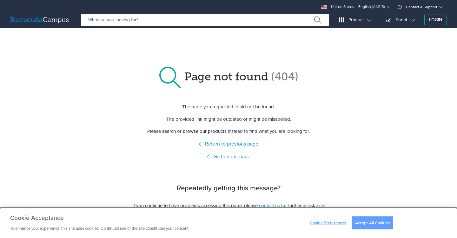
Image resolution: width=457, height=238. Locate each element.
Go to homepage (228, 156)
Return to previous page (228, 143)
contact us (269, 205)
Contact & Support (417, 7)
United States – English (353, 7)
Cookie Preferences (328, 224)
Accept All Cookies (372, 224)
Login (435, 20)
